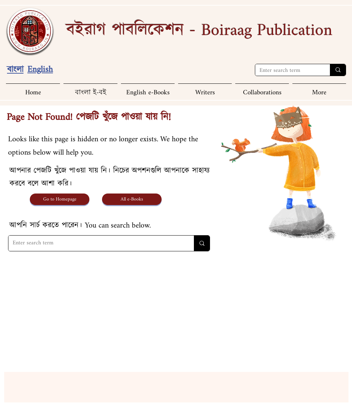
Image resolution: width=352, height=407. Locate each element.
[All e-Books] (132, 199)
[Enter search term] (287, 71)
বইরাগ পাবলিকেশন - (199, 30)
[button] (319, 89)
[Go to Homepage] (59, 199)
